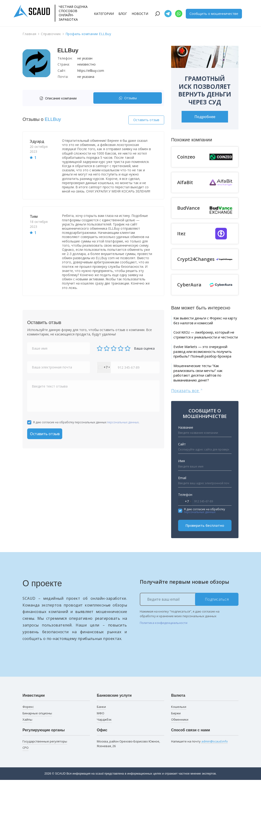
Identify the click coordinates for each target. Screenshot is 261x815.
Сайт (182, 479)
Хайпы (27, 754)
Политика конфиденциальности (163, 658)
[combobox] (104, 367)
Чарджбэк (104, 754)
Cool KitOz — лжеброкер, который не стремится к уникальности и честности (201, 346)
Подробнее (204, 116)
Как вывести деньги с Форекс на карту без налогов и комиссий (204, 324)
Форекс (28, 741)
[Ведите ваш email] (189, 634)
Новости (140, 13)
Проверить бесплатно (205, 560)
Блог (122, 13)
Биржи (176, 748)
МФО (100, 748)
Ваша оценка (144, 348)
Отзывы (128, 98)
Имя (181, 496)
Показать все (187, 425)
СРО (26, 783)
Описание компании (58, 98)
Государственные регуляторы (45, 776)
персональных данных (123, 422)
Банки (101, 741)
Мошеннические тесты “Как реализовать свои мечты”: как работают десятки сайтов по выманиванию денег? (205, 405)
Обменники (179, 754)
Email (182, 512)
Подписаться (217, 634)
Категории (104, 13)
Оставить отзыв (146, 120)
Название (185, 462)
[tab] (59, 98)
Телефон (185, 529)
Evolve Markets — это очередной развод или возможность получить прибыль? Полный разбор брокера (201, 374)
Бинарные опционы (37, 748)
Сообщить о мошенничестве (213, 13)
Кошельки (178, 741)
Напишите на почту (199, 776)
